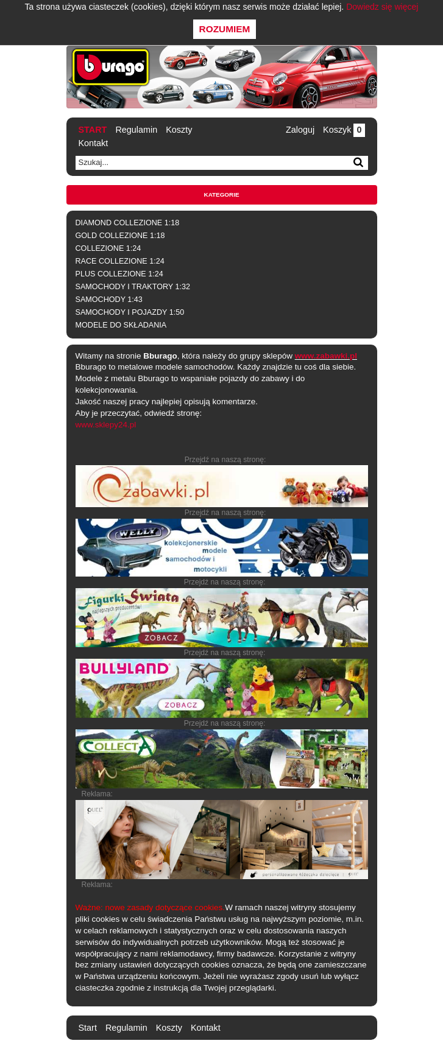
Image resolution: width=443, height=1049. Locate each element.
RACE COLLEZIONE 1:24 (120, 261)
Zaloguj (300, 130)
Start (93, 130)
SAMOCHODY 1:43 (109, 299)
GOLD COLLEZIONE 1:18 (120, 235)
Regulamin (136, 130)
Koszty (179, 130)
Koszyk (343, 130)
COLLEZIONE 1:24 (108, 248)
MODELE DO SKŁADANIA (121, 325)
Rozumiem (224, 29)
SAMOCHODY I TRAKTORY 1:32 (133, 286)
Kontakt (93, 143)
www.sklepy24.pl (106, 424)
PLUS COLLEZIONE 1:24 (119, 274)
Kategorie (221, 194)
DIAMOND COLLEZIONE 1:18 (128, 223)
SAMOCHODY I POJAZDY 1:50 (130, 312)
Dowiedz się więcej (382, 7)
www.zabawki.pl (326, 355)
